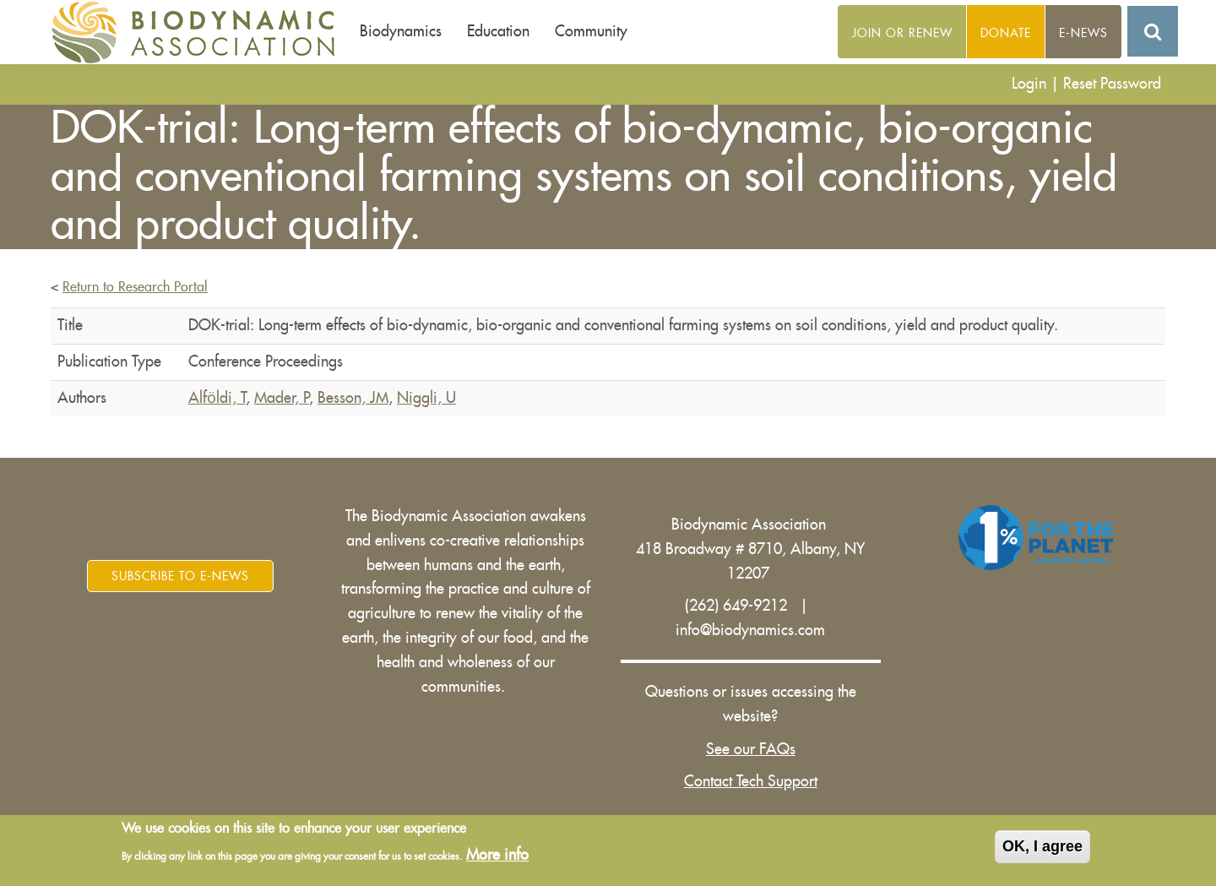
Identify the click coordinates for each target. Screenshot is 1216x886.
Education (498, 31)
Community (591, 31)
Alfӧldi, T (217, 397)
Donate (1005, 33)
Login (1029, 83)
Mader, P (281, 397)
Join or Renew (902, 33)
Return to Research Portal (135, 287)
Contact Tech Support (750, 781)
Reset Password (1112, 83)
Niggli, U (426, 397)
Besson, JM (353, 397)
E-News (1083, 33)
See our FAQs (750, 749)
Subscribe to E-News (180, 576)
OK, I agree (1042, 847)
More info (497, 854)
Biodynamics (401, 31)
